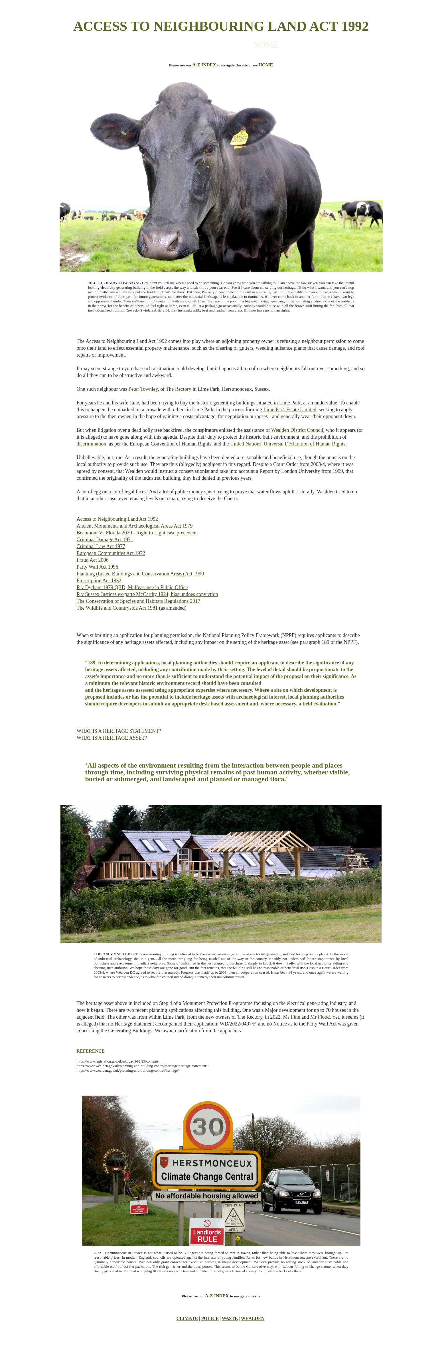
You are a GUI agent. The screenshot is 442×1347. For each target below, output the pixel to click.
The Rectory (178, 389)
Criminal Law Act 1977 (101, 546)
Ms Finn (291, 1017)
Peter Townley (143, 389)
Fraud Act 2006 (93, 560)
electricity (107, 287)
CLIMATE (187, 1318)
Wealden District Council (297, 430)
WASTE (230, 1318)
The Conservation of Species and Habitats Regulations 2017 (138, 601)
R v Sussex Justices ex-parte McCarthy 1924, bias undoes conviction (147, 594)
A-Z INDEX (204, 64)
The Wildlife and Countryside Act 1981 (117, 608)
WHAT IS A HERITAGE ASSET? (112, 738)
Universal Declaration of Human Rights (304, 444)
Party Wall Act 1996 (97, 567)
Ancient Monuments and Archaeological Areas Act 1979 (135, 526)
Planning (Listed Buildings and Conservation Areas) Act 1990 (140, 574)
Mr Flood (320, 1017)
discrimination (91, 444)
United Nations (245, 444)
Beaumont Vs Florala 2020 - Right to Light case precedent (137, 533)
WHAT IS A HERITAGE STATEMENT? (119, 731)
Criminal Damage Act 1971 (105, 539)
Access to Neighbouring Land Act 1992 (117, 519)
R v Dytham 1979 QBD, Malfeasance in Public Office (132, 587)
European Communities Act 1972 (111, 553)
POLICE (209, 1318)
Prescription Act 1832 (99, 580)
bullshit (118, 310)
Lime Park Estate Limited (289, 409)
